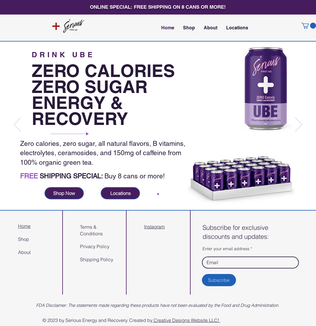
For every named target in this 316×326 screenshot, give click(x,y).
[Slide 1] (158, 194)
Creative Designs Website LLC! (186, 320)
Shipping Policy (96, 259)
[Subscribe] (219, 280)
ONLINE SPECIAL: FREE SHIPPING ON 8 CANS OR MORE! (158, 7)
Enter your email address (226, 249)
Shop (23, 239)
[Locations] (120, 193)
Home (24, 226)
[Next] (298, 124)
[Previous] (17, 124)
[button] (308, 25)
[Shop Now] (64, 193)
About (24, 252)
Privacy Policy (94, 246)
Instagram (154, 227)
